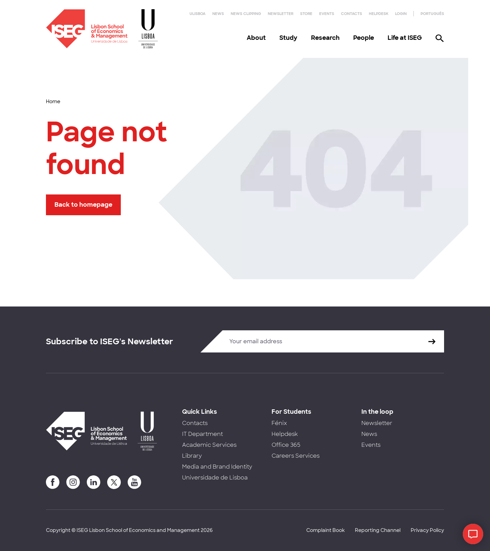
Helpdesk (378, 13)
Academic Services (209, 444)
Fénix (279, 423)
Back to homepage (83, 205)
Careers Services (296, 455)
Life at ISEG (405, 38)
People (363, 38)
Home (53, 101)
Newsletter (280, 13)
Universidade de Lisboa (215, 477)
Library (192, 455)
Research (325, 38)
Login (401, 13)
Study (288, 38)
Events (326, 13)
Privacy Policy (427, 530)
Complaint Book (325, 530)
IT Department (202, 434)
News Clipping (246, 13)
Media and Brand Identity (217, 466)
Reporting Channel (378, 530)
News (218, 13)
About (256, 38)
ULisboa (198, 13)
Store (306, 13)
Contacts (351, 13)
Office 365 (286, 444)
